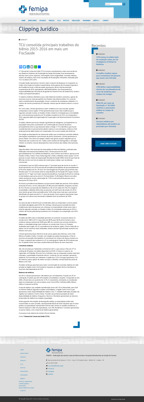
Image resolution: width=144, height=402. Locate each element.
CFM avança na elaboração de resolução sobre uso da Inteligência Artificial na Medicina (107, 60)
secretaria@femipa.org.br (55, 366)
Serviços (51, 20)
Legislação (22, 386)
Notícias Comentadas (25, 381)
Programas (86, 20)
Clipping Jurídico (24, 383)
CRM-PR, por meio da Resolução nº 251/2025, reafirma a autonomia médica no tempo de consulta (105, 108)
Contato (105, 20)
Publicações (76, 20)
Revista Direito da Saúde (26, 388)
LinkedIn (50, 374)
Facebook (51, 368)
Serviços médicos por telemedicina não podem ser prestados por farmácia (108, 123)
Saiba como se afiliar (108, 143)
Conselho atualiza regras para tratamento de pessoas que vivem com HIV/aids (108, 75)
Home (23, 20)
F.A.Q (58, 20)
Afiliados (42, 20)
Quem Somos (32, 20)
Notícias (66, 20)
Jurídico (96, 20)
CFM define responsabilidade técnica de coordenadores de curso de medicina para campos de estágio (108, 90)
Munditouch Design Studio (118, 399)
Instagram (51, 371)
